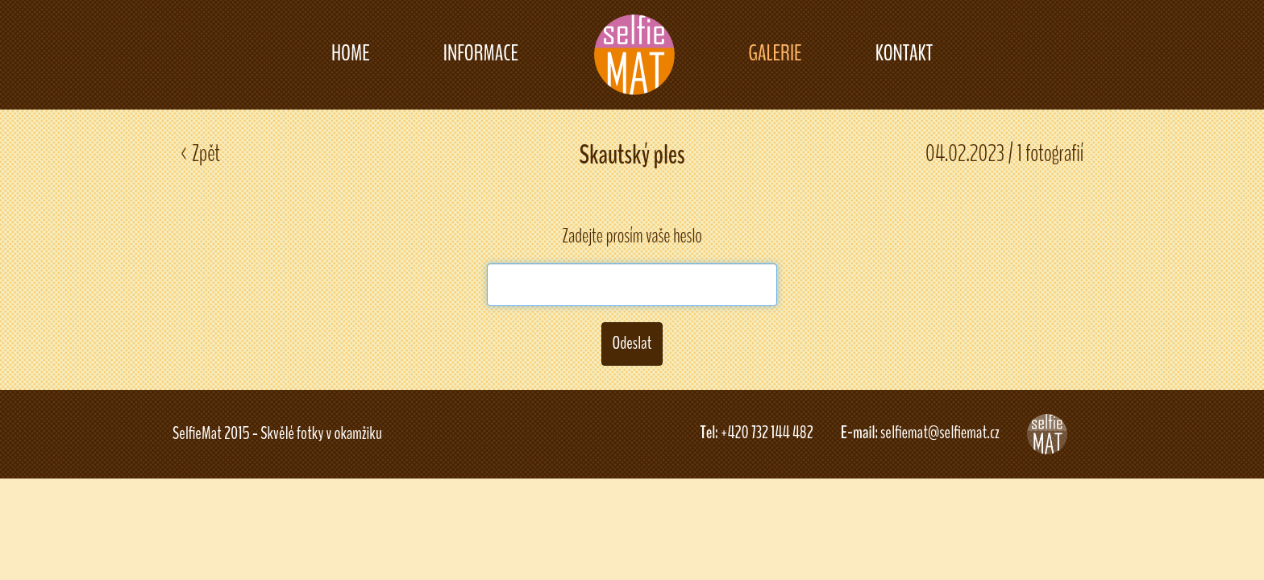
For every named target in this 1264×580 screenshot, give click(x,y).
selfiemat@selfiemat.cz (940, 432)
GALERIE (774, 53)
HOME (350, 53)
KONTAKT (904, 53)
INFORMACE (480, 53)
